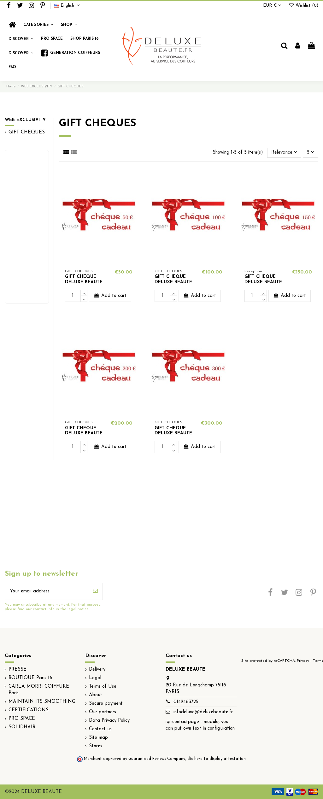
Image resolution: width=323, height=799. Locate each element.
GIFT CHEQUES (27, 132)
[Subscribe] (95, 591)
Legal (95, 678)
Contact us (100, 729)
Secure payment (106, 703)
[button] (69, 25)
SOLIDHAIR (22, 727)
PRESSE (17, 669)
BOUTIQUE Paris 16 (30, 678)
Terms (318, 661)
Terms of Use (102, 686)
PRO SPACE (22, 718)
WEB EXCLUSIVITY (25, 120)
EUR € (272, 5)
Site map (98, 737)
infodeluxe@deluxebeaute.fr (203, 712)
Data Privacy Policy (109, 720)
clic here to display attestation (216, 759)
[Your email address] (46, 591)
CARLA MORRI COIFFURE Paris (39, 690)
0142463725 (185, 702)
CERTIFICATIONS (29, 710)
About (95, 695)
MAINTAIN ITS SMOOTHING (42, 701)
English (67, 5)
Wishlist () (303, 5)
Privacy (303, 661)
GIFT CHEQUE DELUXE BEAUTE (84, 279)
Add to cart (110, 295)
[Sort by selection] (284, 153)
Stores (95, 746)
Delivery (97, 669)
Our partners (102, 712)
